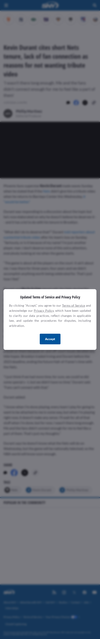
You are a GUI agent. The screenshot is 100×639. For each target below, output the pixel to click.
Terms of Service (73, 305)
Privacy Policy (44, 310)
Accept (50, 339)
